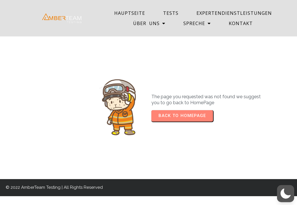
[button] (285, 193)
